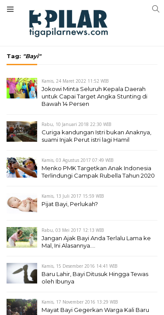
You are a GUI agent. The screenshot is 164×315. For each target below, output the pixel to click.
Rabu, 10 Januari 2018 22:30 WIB (77, 124)
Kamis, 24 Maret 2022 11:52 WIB (75, 81)
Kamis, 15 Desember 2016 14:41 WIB (80, 266)
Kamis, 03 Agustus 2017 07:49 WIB (78, 160)
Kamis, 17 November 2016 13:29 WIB (80, 302)
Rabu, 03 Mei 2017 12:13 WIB (73, 230)
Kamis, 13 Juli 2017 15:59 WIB (73, 196)
